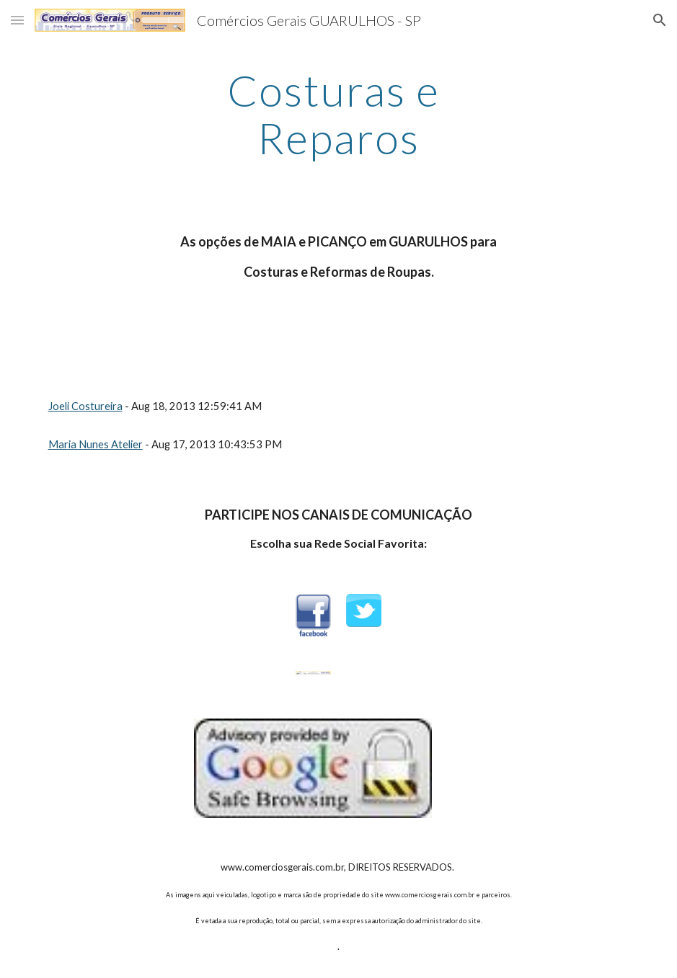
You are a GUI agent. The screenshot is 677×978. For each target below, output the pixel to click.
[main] (338, 114)
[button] (17, 20)
